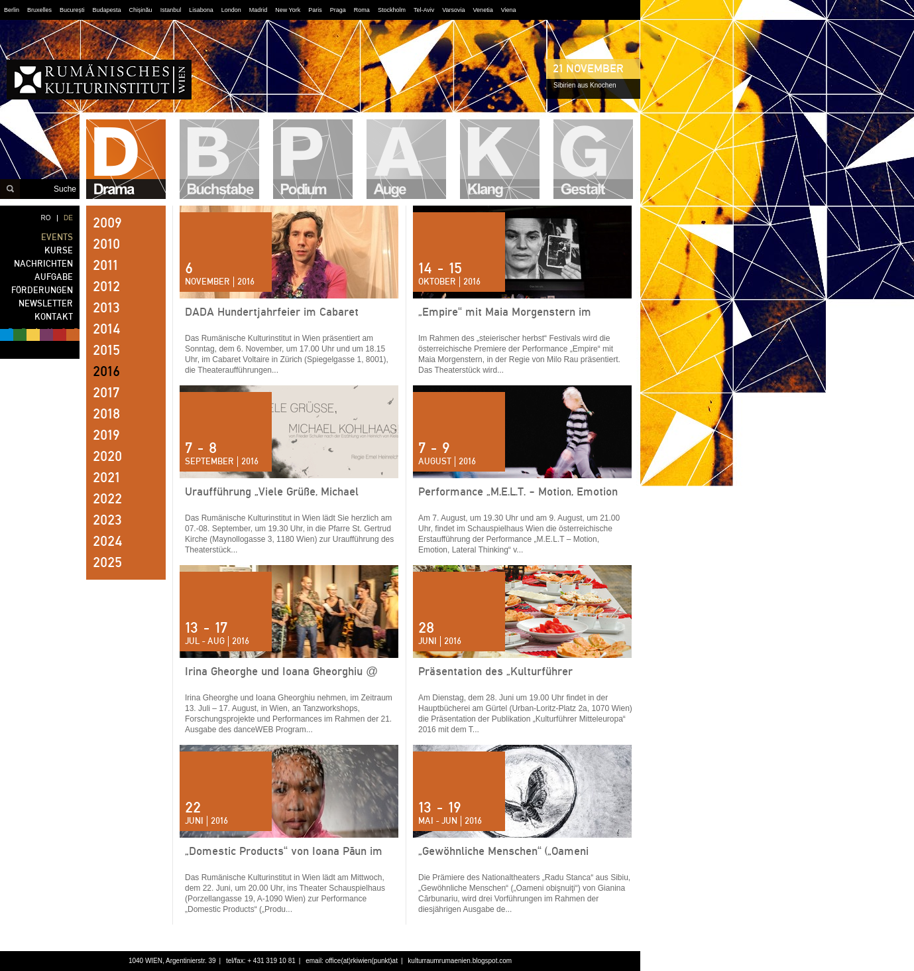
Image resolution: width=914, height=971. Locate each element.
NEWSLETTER (46, 303)
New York (287, 10)
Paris (315, 10)
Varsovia (453, 10)
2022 (107, 498)
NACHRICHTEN (43, 264)
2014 (107, 329)
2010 (106, 244)
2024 (108, 541)
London (231, 10)
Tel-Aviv (424, 10)
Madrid (258, 10)
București (72, 10)
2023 (107, 520)
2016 (106, 371)
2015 (106, 350)
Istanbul (171, 10)
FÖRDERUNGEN (42, 290)
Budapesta (107, 10)
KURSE (58, 250)
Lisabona (201, 10)
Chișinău (140, 10)
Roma (362, 10)
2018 (106, 414)
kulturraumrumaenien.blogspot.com (460, 960)
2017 (106, 392)
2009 (107, 223)
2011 (105, 265)
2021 (106, 477)
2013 (106, 307)
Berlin (11, 10)
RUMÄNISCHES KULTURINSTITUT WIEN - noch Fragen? (99, 79)
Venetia (483, 10)
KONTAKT (53, 317)
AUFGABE (53, 277)
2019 (106, 435)
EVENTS (57, 237)
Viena (508, 10)
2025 (107, 562)
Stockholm (392, 10)
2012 (106, 286)
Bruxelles (39, 10)
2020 (107, 456)
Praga (338, 10)
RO (46, 218)
